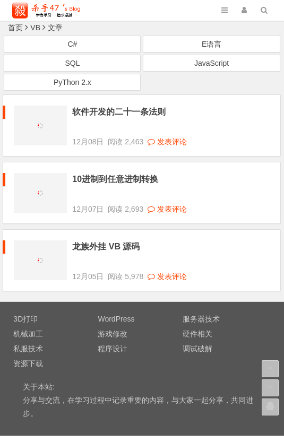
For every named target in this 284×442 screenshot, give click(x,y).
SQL (72, 63)
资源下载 (28, 335)
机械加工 (28, 305)
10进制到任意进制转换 (115, 169)
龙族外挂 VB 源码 (106, 227)
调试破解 (197, 320)
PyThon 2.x (72, 82)
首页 (15, 27)
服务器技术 (201, 290)
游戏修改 (112, 305)
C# (72, 44)
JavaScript (211, 63)
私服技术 (28, 320)
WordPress (116, 290)
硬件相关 (197, 305)
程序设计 (112, 320)
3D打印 (25, 290)
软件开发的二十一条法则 (119, 111)
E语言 (211, 44)
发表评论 (167, 132)
